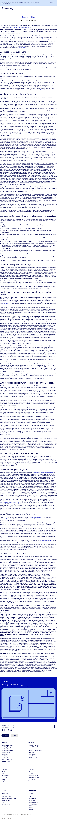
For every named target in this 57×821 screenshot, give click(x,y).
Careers (30, 773)
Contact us (5, 735)
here (4, 78)
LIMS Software (32, 798)
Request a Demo (6, 800)
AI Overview (5, 793)
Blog (3, 773)
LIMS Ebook (31, 800)
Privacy (9, 818)
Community (5, 782)
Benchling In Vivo (6, 752)
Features (30, 793)
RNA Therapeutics (33, 757)
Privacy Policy (22, 47)
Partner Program (32, 782)
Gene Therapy (32, 754)
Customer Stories (6, 795)
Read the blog (6, 3)
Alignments (31, 809)
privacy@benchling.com (42, 89)
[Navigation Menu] (54, 8)
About (30, 772)
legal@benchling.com (25, 685)
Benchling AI (5, 754)
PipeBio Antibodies (7, 759)
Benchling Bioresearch (8, 745)
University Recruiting (34, 777)
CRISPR (30, 806)
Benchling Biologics (7, 747)
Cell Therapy (31, 752)
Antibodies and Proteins (35, 750)
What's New (5, 772)
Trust (29, 781)
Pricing (3, 802)
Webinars (4, 777)
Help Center (5, 781)
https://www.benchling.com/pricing (43, 472)
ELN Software (32, 795)
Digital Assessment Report (9, 798)
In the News (31, 779)
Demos (3, 779)
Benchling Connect (7, 756)
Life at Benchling (33, 775)
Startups (4, 806)
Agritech (30, 748)
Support (14, 735)
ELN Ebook (31, 796)
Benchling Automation (8, 750)
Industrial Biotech (33, 747)
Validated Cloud (6, 761)
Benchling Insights (7, 757)
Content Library (6, 775)
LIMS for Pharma (33, 802)
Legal (3, 818)
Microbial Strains (33, 756)
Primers (30, 807)
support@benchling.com (45, 39)
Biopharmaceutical (33, 745)
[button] (55, 2)
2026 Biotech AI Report (8, 796)
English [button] (52, 2)
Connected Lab (32, 804)
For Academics (6, 804)
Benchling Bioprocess (7, 748)
